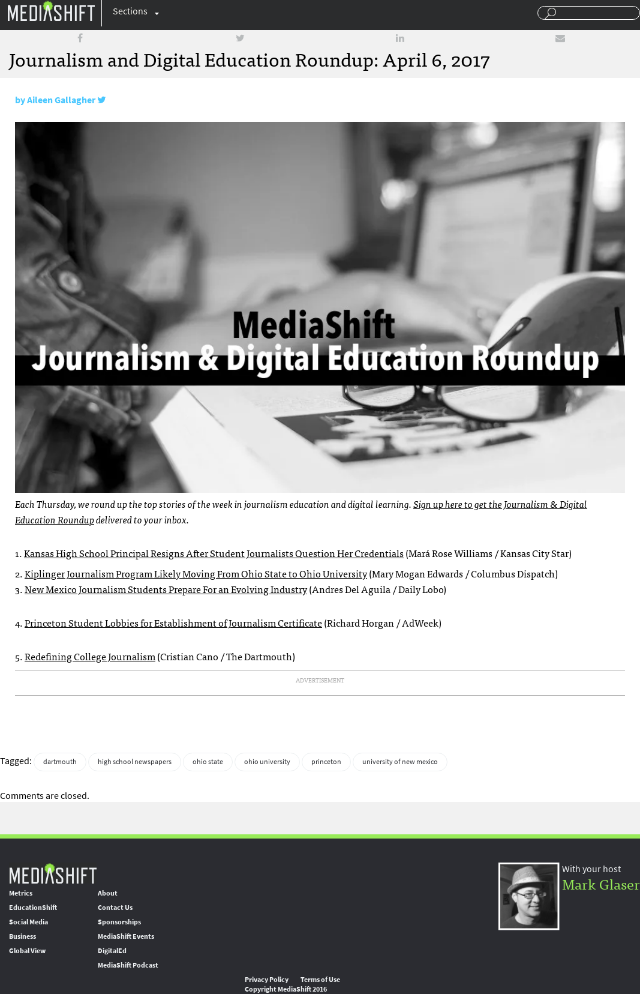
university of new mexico (400, 762)
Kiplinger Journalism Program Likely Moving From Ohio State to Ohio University (196, 573)
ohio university (267, 762)
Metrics (20, 893)
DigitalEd (112, 951)
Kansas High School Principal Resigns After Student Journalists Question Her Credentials (214, 553)
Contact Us (115, 907)
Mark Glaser (601, 883)
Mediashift (51, 10)
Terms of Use (320, 979)
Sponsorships (119, 922)
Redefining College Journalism (90, 656)
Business (22, 936)
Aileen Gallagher (61, 100)
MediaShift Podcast (128, 965)
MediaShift (53, 873)
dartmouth (60, 762)
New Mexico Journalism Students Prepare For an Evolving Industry (166, 589)
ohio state (208, 762)
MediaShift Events (126, 936)
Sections (130, 11)
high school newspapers (135, 762)
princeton (326, 762)
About (108, 893)
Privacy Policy (267, 979)
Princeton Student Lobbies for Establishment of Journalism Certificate (173, 622)
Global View (27, 951)
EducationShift (33, 907)
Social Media (28, 922)
